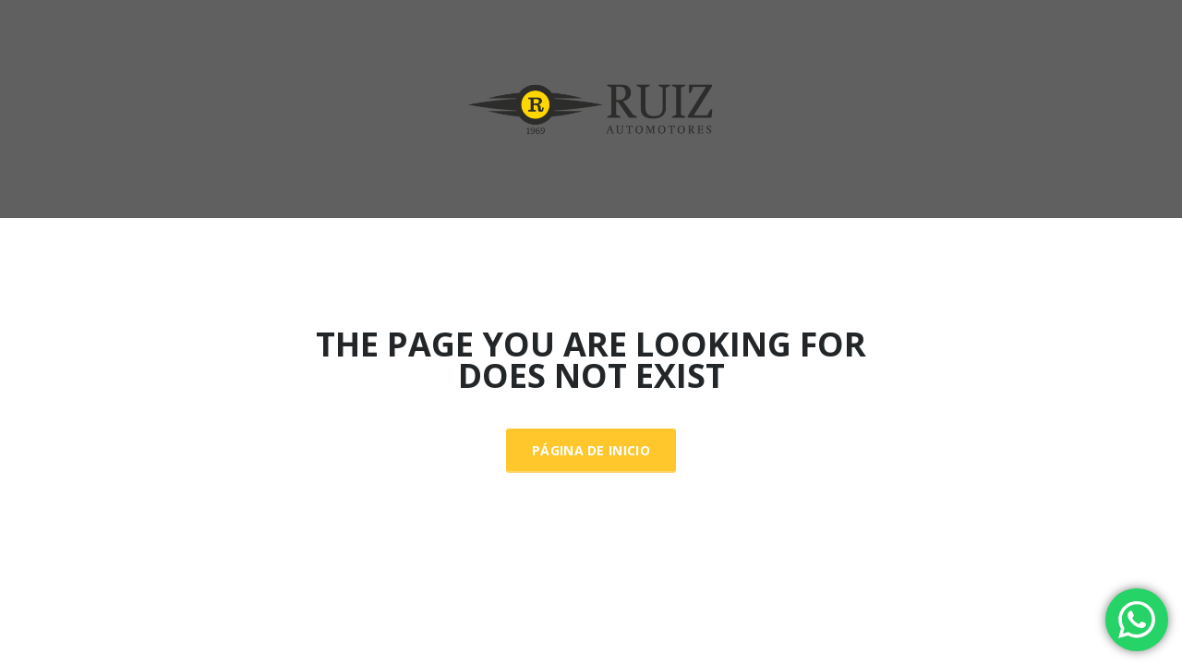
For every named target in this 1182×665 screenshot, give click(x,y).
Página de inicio (591, 450)
